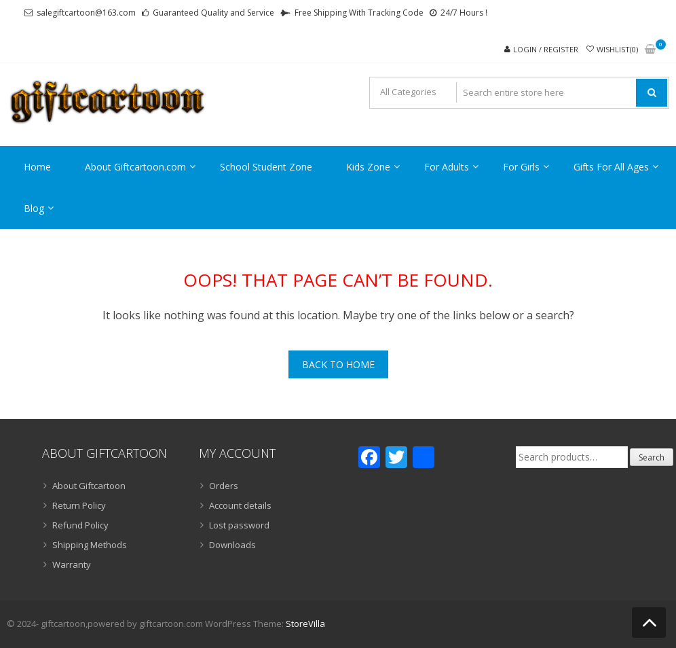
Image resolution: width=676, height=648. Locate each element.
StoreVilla (305, 623)
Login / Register (545, 49)
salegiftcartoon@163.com (86, 12)
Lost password (239, 525)
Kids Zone (368, 166)
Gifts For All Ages (611, 166)
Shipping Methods (89, 545)
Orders (223, 486)
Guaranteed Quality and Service (213, 12)
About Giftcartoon (89, 486)
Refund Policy (80, 525)
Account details (240, 505)
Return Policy (79, 505)
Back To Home (338, 364)
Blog (34, 208)
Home (37, 166)
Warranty (71, 564)
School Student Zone (266, 166)
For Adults (446, 166)
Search (651, 457)
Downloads (232, 545)
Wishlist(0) (617, 49)
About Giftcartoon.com (135, 166)
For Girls (521, 166)
